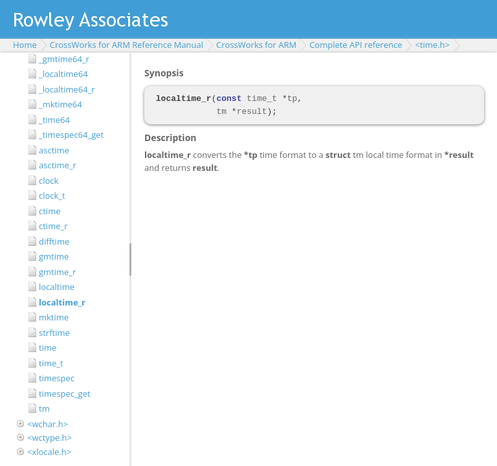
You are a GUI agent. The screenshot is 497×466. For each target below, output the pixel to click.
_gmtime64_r (64, 59)
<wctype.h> (49, 437)
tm (44, 408)
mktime (54, 317)
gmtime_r (57, 272)
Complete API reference (355, 44)
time (47, 347)
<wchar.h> (47, 424)
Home (25, 44)
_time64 (54, 120)
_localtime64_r (67, 89)
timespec (56, 378)
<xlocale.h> (49, 452)
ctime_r (53, 226)
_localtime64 (63, 74)
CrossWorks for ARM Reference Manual (126, 44)
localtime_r (62, 302)
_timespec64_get (71, 134)
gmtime (54, 256)
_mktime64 (60, 104)
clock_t (52, 195)
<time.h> (432, 44)
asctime (54, 150)
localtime (56, 287)
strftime (54, 332)
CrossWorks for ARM (256, 44)
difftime (54, 241)
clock (48, 180)
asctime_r (57, 165)
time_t (51, 363)
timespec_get (65, 393)
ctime (49, 211)
